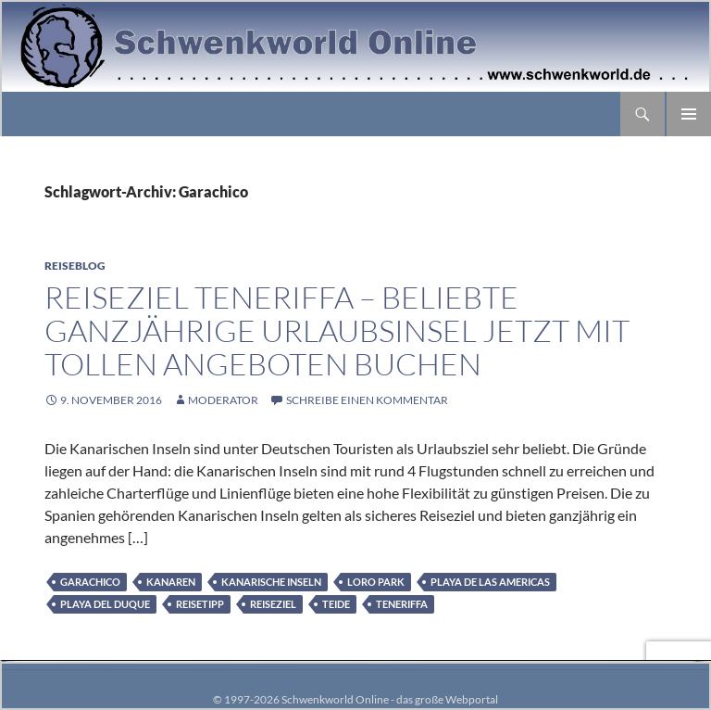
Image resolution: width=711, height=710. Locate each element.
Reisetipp (200, 604)
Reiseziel (273, 604)
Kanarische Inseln (271, 582)
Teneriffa (402, 604)
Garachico (90, 582)
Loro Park (376, 582)
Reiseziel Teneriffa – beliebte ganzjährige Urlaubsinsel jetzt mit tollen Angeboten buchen (337, 330)
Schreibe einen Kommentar (367, 400)
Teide (336, 604)
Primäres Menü (689, 114)
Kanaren (170, 582)
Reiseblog (75, 266)
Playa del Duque (105, 604)
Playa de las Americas (490, 582)
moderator (223, 400)
